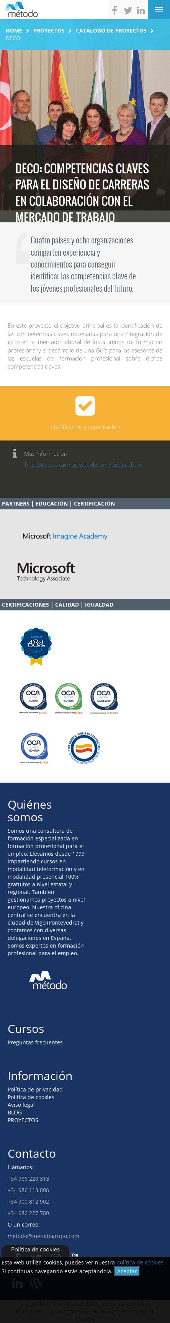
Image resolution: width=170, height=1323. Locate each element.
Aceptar (127, 1271)
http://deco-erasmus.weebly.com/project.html (83, 464)
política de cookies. (140, 1262)
